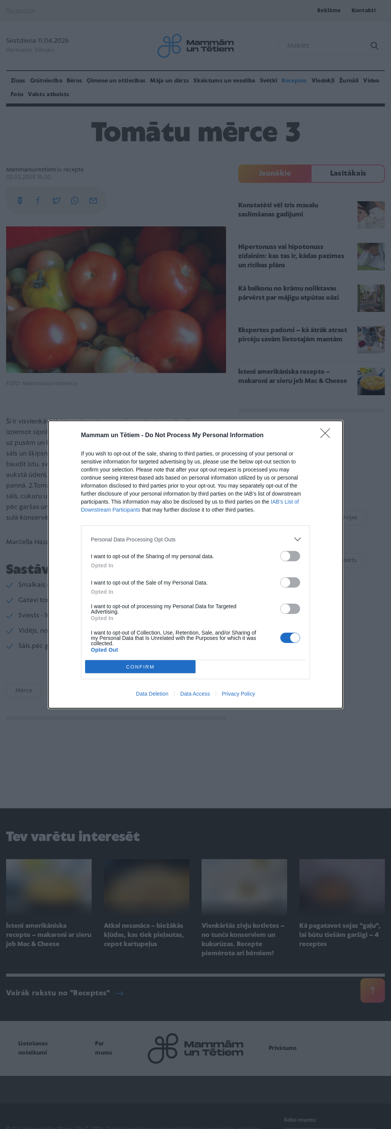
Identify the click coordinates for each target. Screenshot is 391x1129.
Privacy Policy (238, 694)
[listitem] (195, 539)
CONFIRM (140, 666)
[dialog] (195, 564)
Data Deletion (152, 694)
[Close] (327, 435)
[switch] (290, 556)
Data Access (195, 694)
